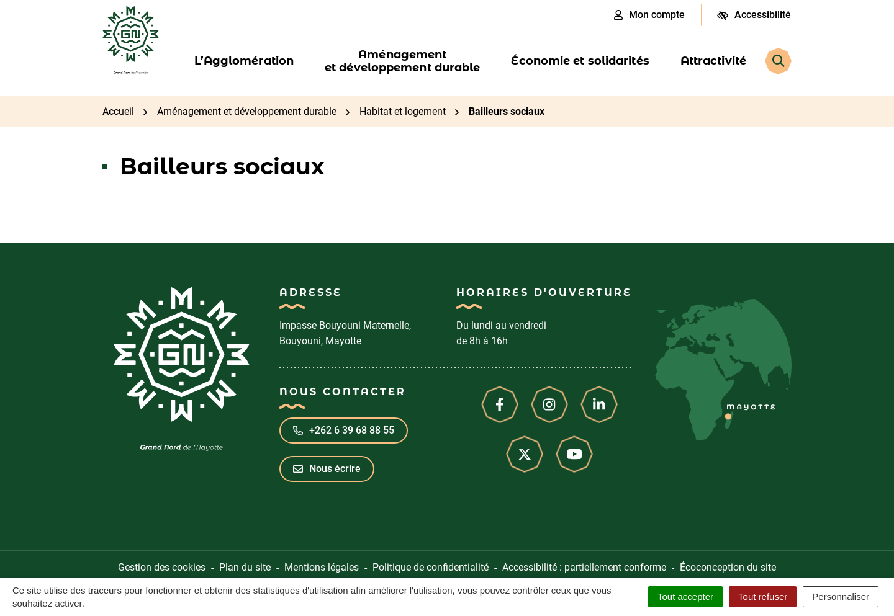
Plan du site (245, 567)
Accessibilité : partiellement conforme (584, 567)
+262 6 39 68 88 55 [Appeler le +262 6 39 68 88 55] (343, 430)
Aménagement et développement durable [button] (402, 61)
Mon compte (649, 14)
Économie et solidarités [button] (580, 61)
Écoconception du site (728, 567)
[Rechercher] (778, 61)
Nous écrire (327, 469)
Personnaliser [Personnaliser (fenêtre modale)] (840, 596)
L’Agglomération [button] (244, 61)
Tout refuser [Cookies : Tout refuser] (762, 596)
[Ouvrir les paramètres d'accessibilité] (754, 14)
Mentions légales (321, 567)
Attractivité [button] (713, 61)
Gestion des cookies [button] (161, 567)
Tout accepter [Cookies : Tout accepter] (685, 596)
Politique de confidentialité (430, 567)
